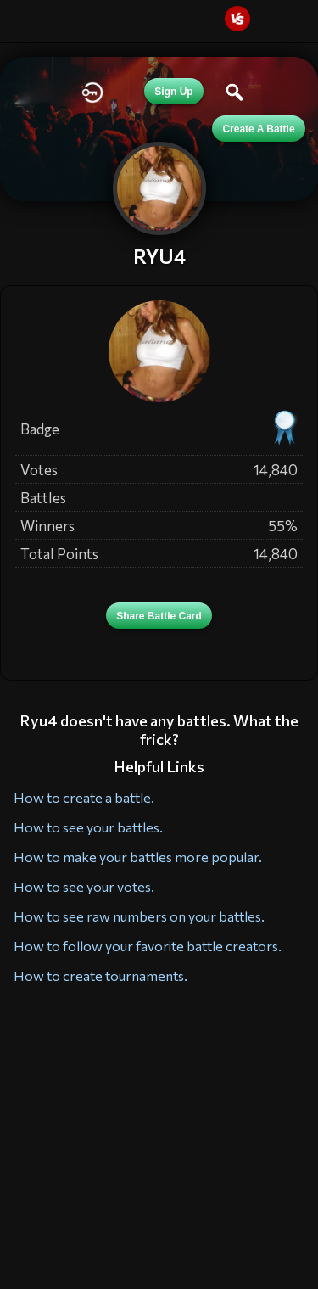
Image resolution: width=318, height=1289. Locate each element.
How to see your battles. (88, 827)
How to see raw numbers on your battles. (139, 916)
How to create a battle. (84, 797)
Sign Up (173, 92)
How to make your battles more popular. (138, 857)
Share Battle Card (159, 616)
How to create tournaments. (100, 975)
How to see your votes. (84, 886)
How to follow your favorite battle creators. (148, 946)
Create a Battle (258, 129)
